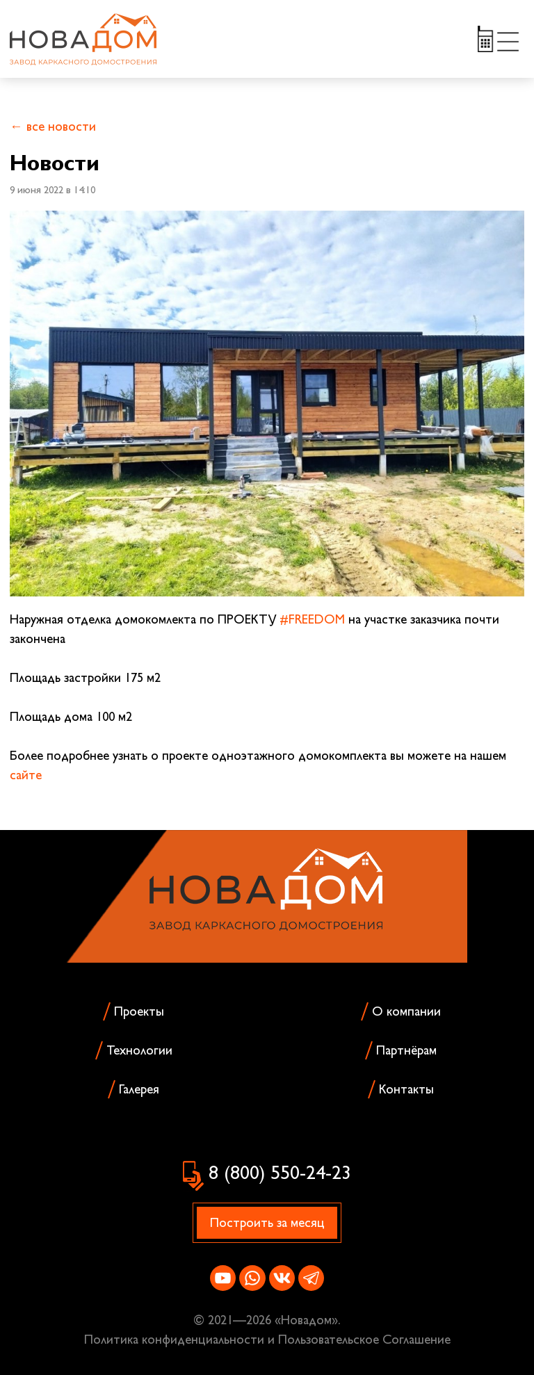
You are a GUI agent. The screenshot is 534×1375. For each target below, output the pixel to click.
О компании (406, 1011)
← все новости (53, 126)
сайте (26, 774)
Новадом (306, 1319)
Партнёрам (406, 1050)
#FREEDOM (312, 619)
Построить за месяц (267, 1222)
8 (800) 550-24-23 (280, 1172)
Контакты (406, 1089)
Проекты (139, 1011)
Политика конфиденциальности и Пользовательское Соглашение (267, 1339)
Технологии (139, 1050)
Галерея (139, 1089)
